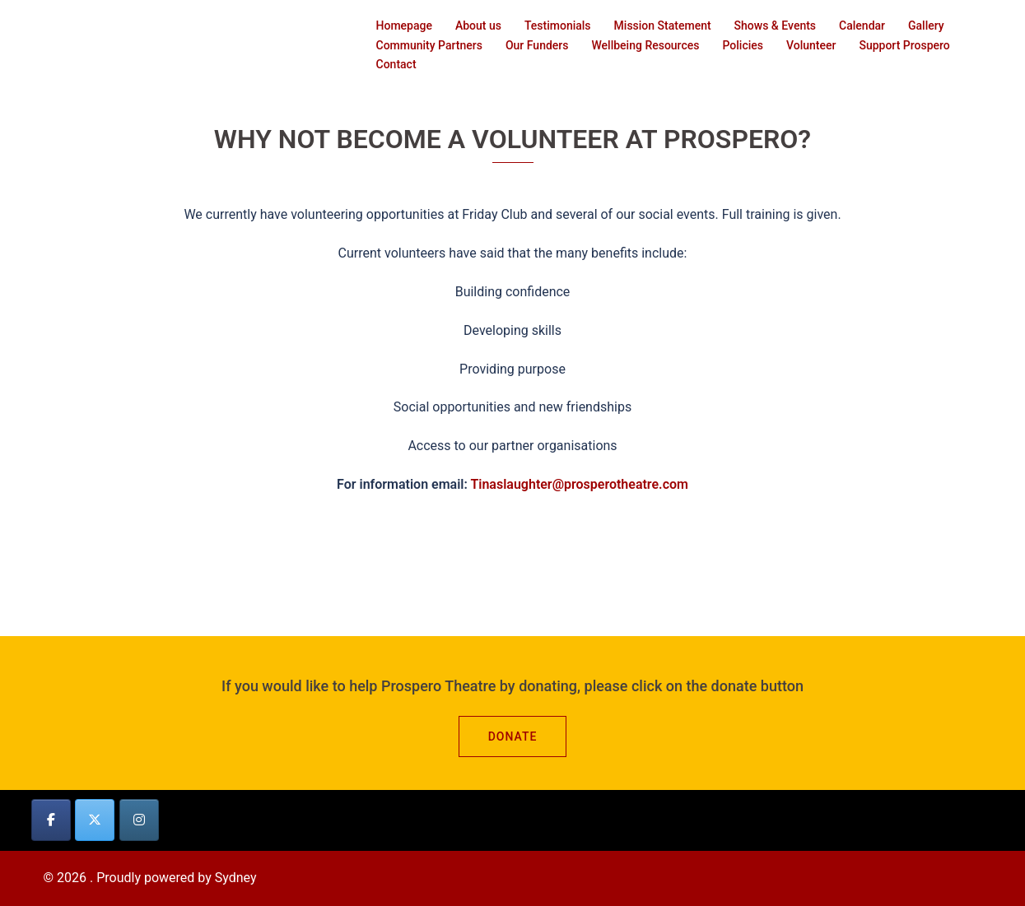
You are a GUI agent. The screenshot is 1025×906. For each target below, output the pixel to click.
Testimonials (557, 25)
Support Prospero (904, 45)
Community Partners (429, 45)
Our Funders (537, 45)
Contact (396, 64)
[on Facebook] (51, 820)
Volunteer (811, 45)
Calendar (862, 25)
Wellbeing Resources (645, 45)
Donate (513, 736)
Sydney (236, 877)
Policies (742, 45)
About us (478, 25)
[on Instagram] (139, 820)
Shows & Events (775, 25)
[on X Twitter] (94, 820)
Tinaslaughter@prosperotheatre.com (579, 484)
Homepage (404, 25)
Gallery (926, 25)
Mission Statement (662, 25)
